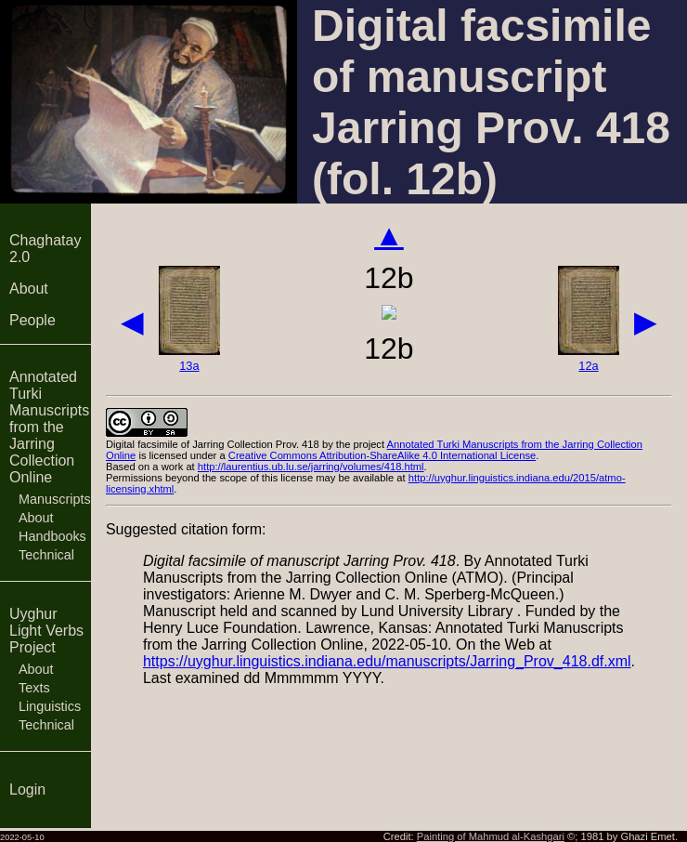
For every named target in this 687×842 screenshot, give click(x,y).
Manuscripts (55, 499)
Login (27, 789)
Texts (34, 687)
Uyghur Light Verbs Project (46, 630)
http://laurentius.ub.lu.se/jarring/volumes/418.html (311, 466)
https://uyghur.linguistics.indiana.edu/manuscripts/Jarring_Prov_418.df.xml (387, 661)
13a (189, 366)
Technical (46, 554)
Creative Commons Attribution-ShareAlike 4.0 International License (382, 455)
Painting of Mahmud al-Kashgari (490, 836)
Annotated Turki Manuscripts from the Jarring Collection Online (49, 427)
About (28, 288)
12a (588, 366)
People (32, 320)
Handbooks (52, 536)
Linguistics (50, 706)
